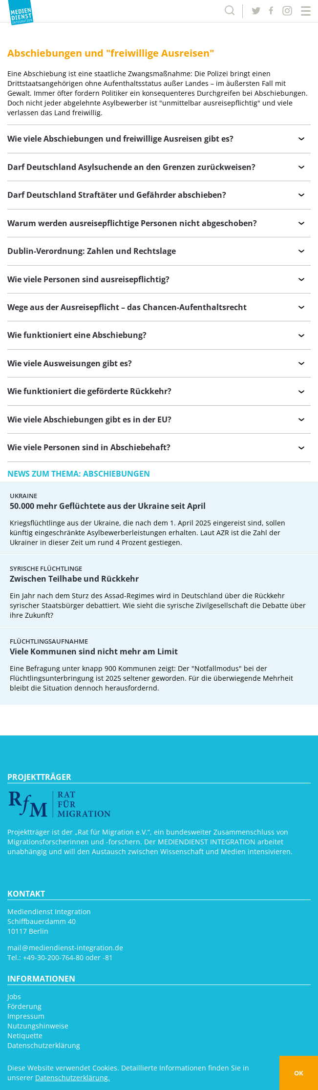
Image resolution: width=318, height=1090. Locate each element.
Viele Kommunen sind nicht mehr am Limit (94, 651)
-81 (108, 957)
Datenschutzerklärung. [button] (72, 1077)
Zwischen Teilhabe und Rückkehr (74, 578)
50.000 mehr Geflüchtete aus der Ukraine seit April (108, 506)
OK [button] (298, 1073)
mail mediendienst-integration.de (65, 947)
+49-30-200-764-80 (53, 957)
